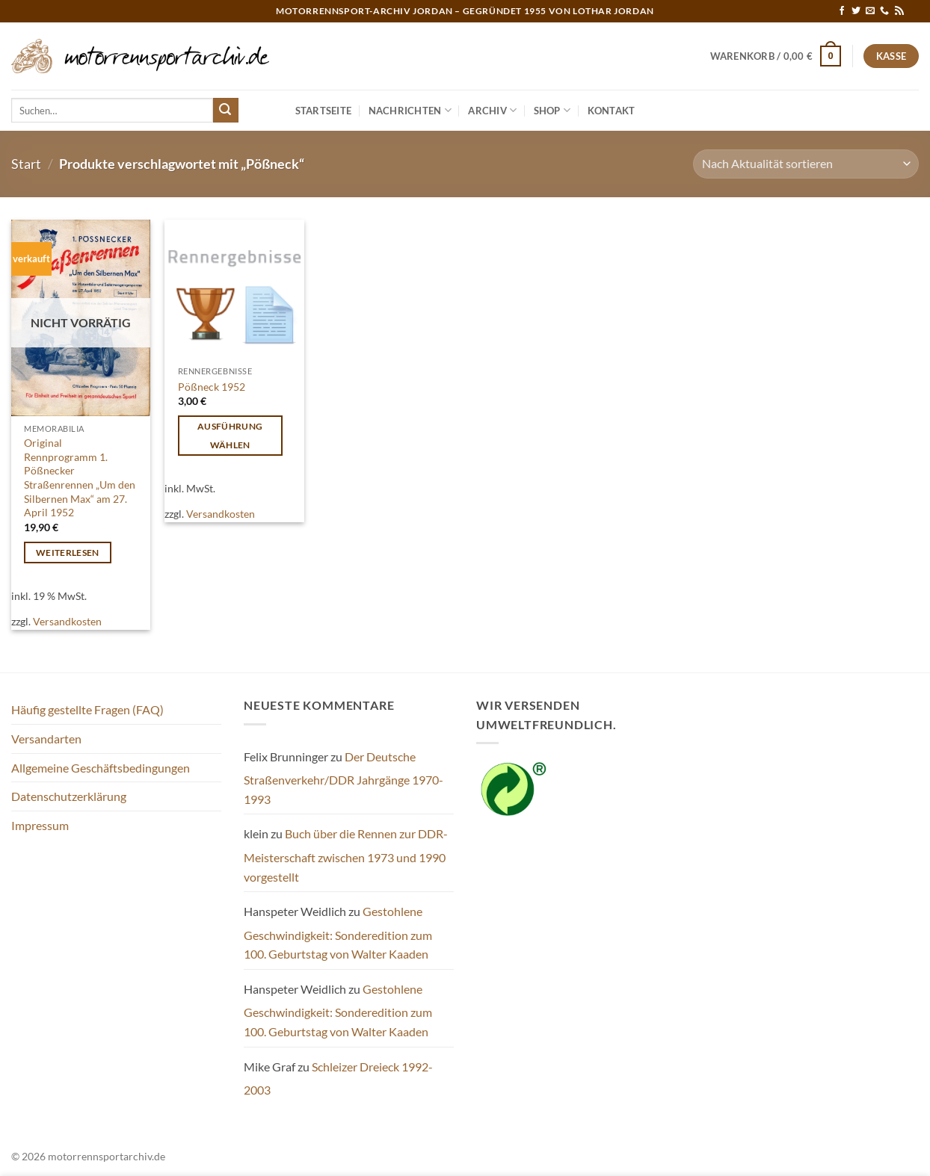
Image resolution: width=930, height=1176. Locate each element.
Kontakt (611, 111)
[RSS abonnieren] (899, 11)
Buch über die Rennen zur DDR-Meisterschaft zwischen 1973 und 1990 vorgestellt (346, 854)
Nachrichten (410, 110)
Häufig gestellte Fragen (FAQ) (87, 709)
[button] (776, 56)
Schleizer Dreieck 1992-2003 (338, 1078)
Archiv (492, 110)
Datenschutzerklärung (68, 796)
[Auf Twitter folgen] (856, 11)
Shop (552, 110)
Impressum (40, 825)
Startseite (323, 111)
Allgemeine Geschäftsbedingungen (100, 768)
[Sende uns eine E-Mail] (870, 11)
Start (26, 163)
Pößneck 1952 (211, 386)
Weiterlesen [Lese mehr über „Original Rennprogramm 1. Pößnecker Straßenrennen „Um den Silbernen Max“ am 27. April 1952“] (67, 552)
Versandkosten (67, 621)
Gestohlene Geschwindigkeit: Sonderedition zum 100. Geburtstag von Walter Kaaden (338, 932)
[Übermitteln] (225, 110)
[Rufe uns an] (884, 11)
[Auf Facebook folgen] (841, 11)
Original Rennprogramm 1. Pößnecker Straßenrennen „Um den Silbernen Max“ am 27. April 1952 (79, 477)
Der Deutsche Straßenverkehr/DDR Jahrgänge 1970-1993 (343, 777)
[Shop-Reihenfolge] (806, 164)
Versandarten (46, 738)
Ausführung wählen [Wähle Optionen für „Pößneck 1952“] (229, 435)
